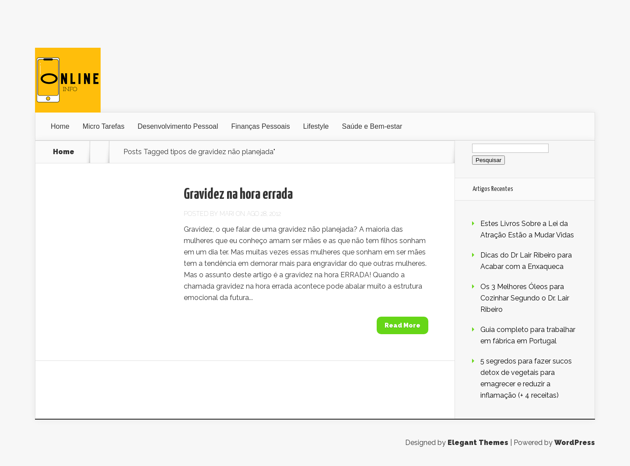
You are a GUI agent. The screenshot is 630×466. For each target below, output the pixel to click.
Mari (227, 213)
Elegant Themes (478, 442)
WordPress (574, 442)
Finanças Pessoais (260, 126)
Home (60, 126)
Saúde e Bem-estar (372, 126)
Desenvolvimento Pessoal (177, 126)
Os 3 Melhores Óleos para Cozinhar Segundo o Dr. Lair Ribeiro (524, 298)
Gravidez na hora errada (238, 194)
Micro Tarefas (104, 126)
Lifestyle (316, 126)
